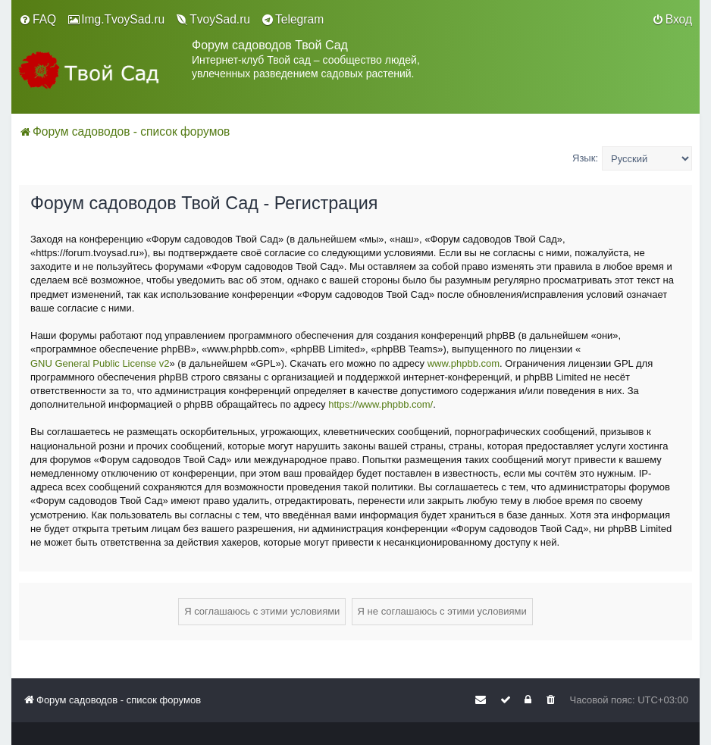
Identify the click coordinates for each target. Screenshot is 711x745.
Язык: (585, 158)
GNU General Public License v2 (100, 363)
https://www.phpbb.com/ (380, 404)
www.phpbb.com (464, 363)
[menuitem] (37, 19)
